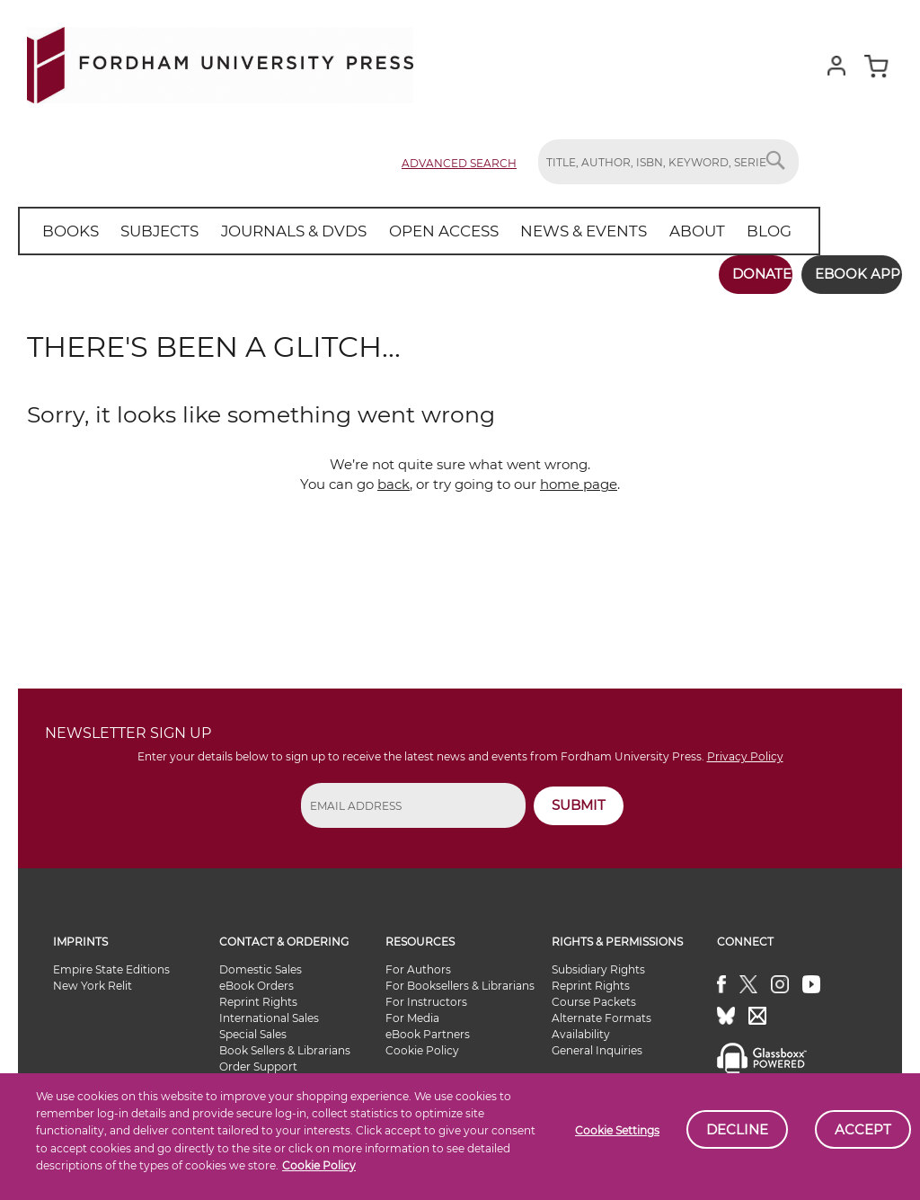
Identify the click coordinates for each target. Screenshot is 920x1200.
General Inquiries (597, 1042)
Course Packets (594, 993)
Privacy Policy (745, 748)
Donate (737, 273)
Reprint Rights (258, 993)
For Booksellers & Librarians (460, 977)
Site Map (422, 1106)
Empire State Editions (111, 961)
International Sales (269, 1010)
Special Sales (253, 1026)
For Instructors (426, 993)
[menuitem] (67, 231)
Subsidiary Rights (598, 961)
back (393, 475)
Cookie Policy (422, 1042)
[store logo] (220, 61)
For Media (412, 1010)
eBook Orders (256, 977)
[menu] (394, 231)
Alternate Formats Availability (601, 1018)
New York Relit (92, 977)
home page (578, 475)
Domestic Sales (260, 961)
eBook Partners (427, 1026)
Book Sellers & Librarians (284, 1042)
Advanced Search (459, 163)
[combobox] (668, 161)
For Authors (418, 961)
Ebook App (846, 273)
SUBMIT (579, 796)
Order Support (258, 1058)
